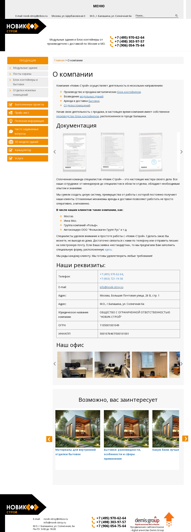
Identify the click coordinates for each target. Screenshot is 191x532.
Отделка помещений (77, 105)
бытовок (94, 101)
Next (184, 152)
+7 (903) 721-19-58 (111, 278)
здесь (108, 249)
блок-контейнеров (129, 92)
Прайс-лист (22, 112)
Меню (99, 6)
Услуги (19, 158)
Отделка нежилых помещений (24, 92)
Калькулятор (23, 150)
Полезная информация (29, 121)
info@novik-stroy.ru (111, 287)
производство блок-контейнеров (77, 116)
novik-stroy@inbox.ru (35, 16)
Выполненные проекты (29, 104)
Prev (57, 152)
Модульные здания (25, 68)
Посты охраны (22, 74)
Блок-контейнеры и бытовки (25, 82)
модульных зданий (91, 96)
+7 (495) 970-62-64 (111, 274)
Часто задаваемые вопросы (27, 131)
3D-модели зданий (26, 142)
